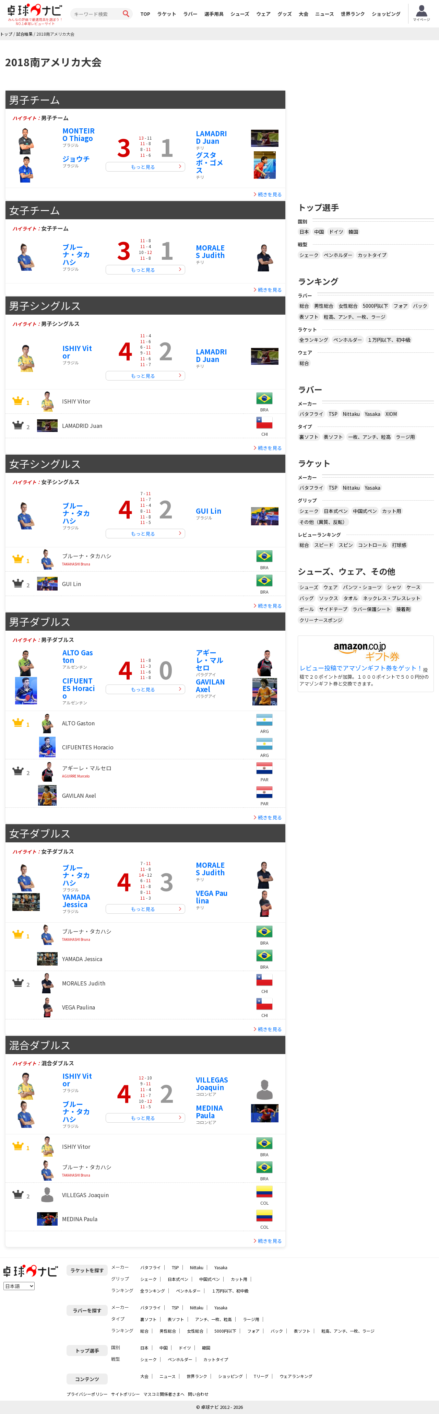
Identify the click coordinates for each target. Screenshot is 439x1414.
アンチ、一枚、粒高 (213, 1319)
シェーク (309, 255)
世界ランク (353, 13)
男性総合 (323, 305)
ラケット (166, 13)
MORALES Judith (210, 251)
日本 (304, 231)
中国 (319, 231)
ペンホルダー (338, 255)
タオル (350, 598)
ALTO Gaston (77, 656)
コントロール (372, 544)
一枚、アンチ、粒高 (369, 436)
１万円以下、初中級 (389, 339)
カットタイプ (372, 255)
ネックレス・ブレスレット (391, 598)
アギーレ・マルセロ (209, 660)
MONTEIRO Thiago (78, 134)
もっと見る (143, 166)
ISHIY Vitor (77, 352)
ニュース (324, 13)
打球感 (399, 544)
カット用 (391, 510)
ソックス (328, 598)
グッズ (284, 13)
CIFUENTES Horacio (78, 688)
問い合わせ (198, 1394)
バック (420, 305)
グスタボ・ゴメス (209, 162)
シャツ (394, 587)
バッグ (306, 598)
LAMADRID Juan (211, 137)
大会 (303, 13)
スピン (346, 544)
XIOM (391, 413)
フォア (400, 305)
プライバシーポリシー (87, 1394)
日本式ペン (336, 510)
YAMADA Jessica (76, 900)
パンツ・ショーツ (362, 587)
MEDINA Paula (209, 1111)
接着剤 (403, 609)
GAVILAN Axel (210, 685)
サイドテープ (333, 609)
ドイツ (336, 231)
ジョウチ (76, 159)
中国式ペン (365, 510)
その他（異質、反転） (323, 521)
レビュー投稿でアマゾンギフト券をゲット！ (361, 668)
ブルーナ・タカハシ (76, 254)
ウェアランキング (296, 1376)
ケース (413, 587)
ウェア (263, 13)
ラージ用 (405, 436)
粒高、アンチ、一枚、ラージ (354, 316)
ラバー (190, 13)
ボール (306, 609)
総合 (304, 305)
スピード (323, 544)
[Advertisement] (366, 138)
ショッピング (386, 13)
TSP (333, 413)
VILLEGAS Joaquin (212, 1083)
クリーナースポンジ (320, 620)
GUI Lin (208, 511)
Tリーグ (261, 1376)
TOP (145, 13)
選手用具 (214, 13)
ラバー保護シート (372, 609)
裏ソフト (309, 436)
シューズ (239, 13)
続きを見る (270, 194)
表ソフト (309, 316)
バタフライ (311, 413)
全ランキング (313, 339)
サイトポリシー (125, 1394)
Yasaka (372, 413)
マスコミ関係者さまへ (164, 1394)
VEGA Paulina (212, 896)
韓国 (353, 231)
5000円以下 (375, 305)
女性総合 (348, 305)
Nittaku (351, 413)
